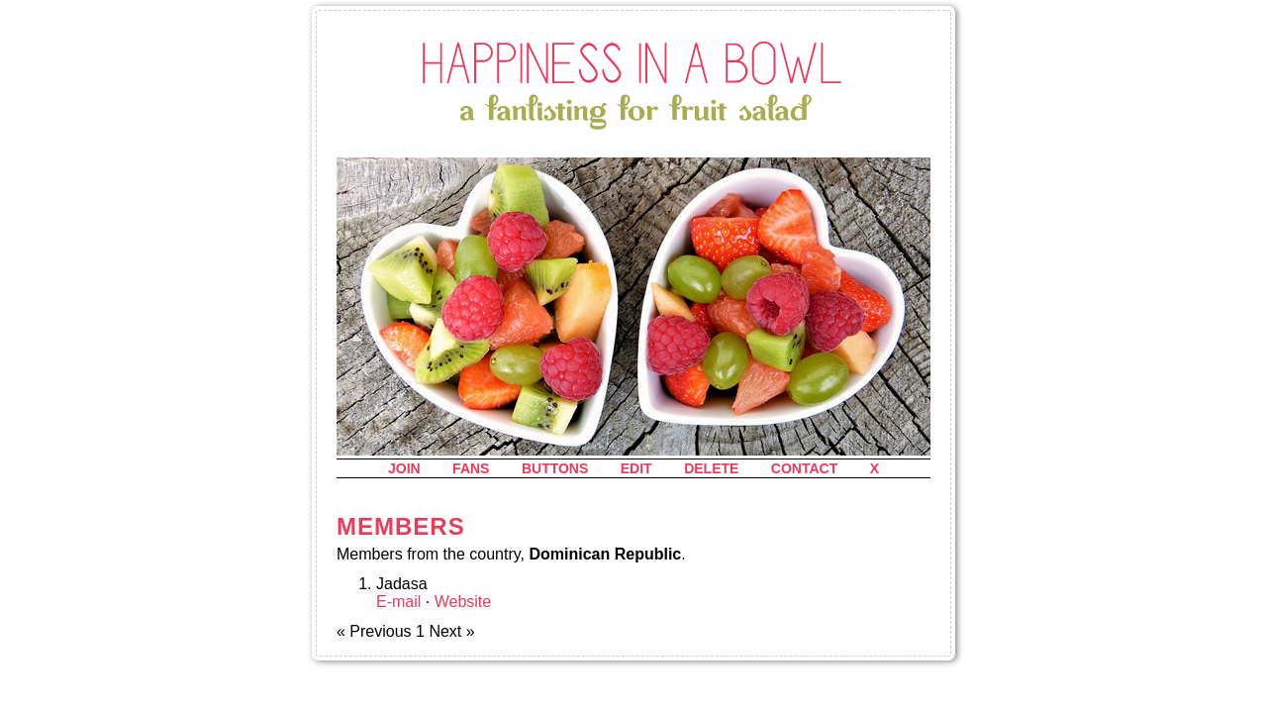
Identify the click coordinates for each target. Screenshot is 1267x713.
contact (804, 468)
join (404, 468)
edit (636, 468)
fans (470, 468)
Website (463, 601)
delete (711, 468)
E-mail (398, 601)
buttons (555, 468)
